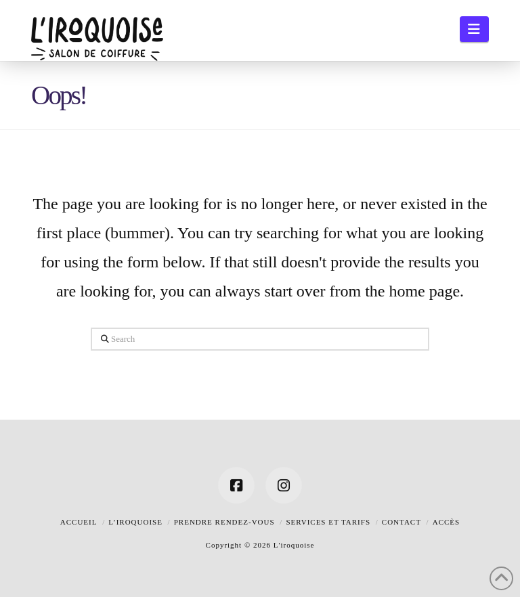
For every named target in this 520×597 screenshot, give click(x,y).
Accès (446, 522)
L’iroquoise (135, 522)
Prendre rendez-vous (224, 522)
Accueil (79, 522)
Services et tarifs (328, 522)
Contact (401, 522)
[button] (474, 29)
